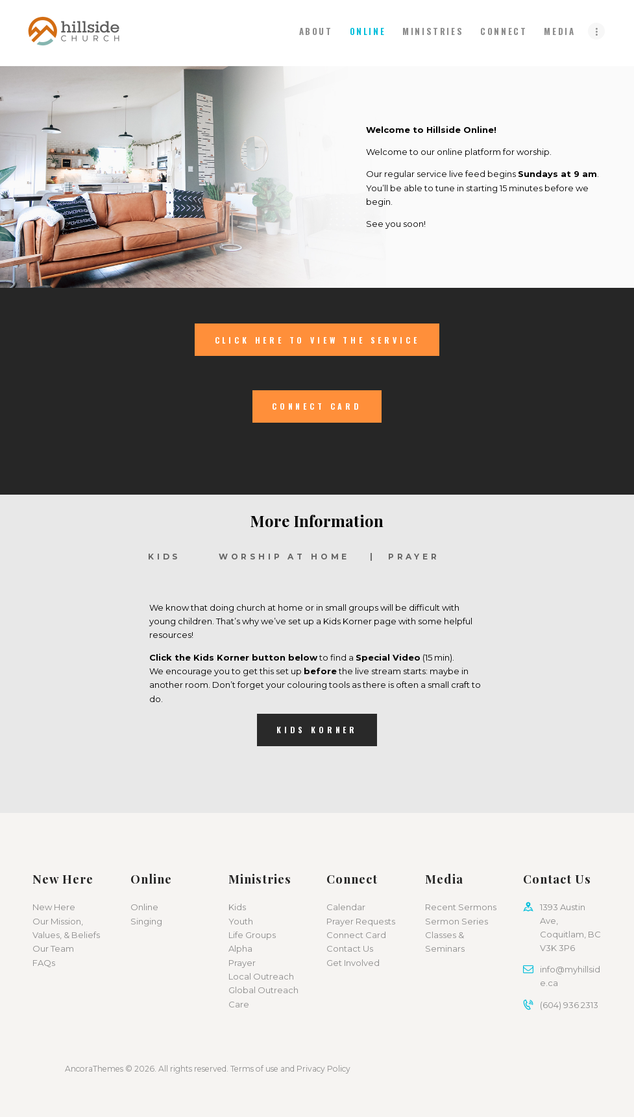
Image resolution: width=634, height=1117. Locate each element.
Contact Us (349, 948)
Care (238, 1004)
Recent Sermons (460, 907)
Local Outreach (261, 976)
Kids (237, 907)
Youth (240, 921)
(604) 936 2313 (569, 1005)
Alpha (240, 948)
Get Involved (353, 963)
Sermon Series (456, 921)
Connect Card (356, 935)
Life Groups (252, 935)
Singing (146, 921)
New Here (53, 907)
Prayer (242, 963)
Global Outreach (263, 990)
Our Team (53, 948)
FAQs (43, 963)
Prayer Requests (360, 921)
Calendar (345, 907)
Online (144, 907)
